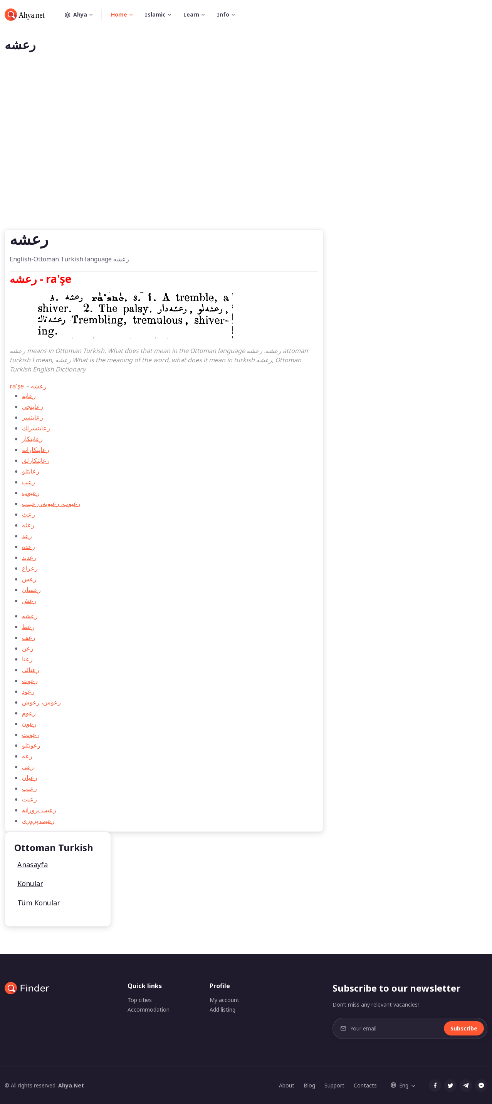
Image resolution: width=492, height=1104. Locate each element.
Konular (30, 883)
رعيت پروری (38, 820)
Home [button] (119, 14)
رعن (28, 648)
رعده (28, 546)
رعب (28, 482)
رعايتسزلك (36, 428)
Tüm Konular (38, 902)
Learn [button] (191, 14)
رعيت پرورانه (39, 810)
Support (334, 1085)
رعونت (31, 734)
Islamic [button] (155, 14)
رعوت (30, 680)
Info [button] (223, 14)
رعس (29, 579)
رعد (27, 536)
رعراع (30, 568)
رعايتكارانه (35, 449)
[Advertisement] (246, 153)
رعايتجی (32, 406)
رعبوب (31, 492)
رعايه (29, 395)
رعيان (29, 777)
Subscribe (463, 1028)
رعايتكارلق (36, 460)
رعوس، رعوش (41, 702)
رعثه (28, 525)
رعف (28, 637)
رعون (29, 723)
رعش (29, 600)
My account (224, 1000)
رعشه (39, 386)
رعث (28, 514)
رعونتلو (31, 745)
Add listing (222, 1009)
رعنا (27, 659)
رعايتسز (32, 417)
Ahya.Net (71, 1085)
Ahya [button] (83, 14)
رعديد (29, 557)
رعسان (31, 589)
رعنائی (30, 670)
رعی (28, 767)
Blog (309, 1085)
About (286, 1085)
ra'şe (17, 386)
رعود (28, 691)
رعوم (29, 713)
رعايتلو (30, 471)
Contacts (365, 1085)
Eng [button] (399, 1085)
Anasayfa (32, 864)
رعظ (28, 626)
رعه (27, 756)
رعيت (29, 799)
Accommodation (149, 1009)
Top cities (140, 1000)
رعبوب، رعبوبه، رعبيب (51, 503)
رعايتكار (32, 439)
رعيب (29, 788)
